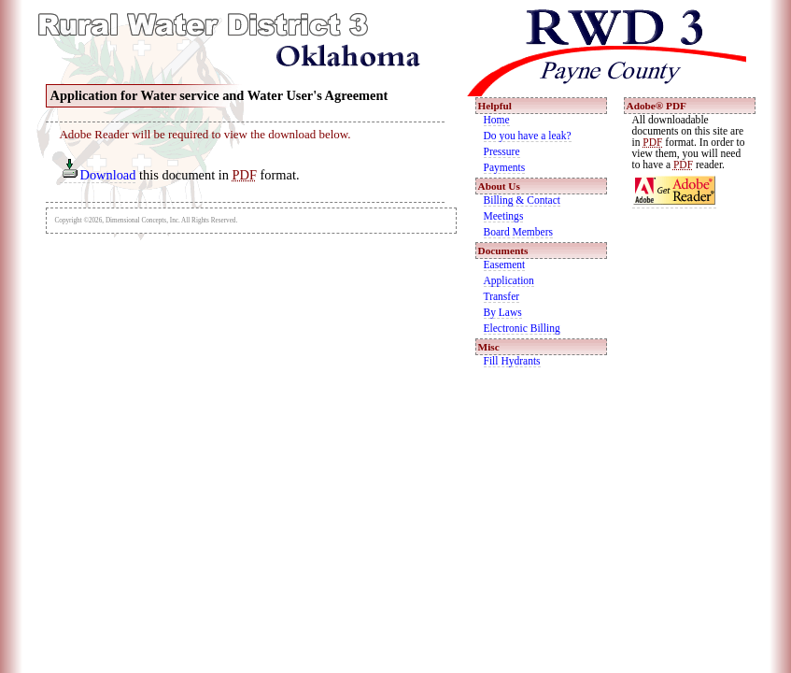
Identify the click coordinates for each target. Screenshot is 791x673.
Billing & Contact (522, 200)
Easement (505, 264)
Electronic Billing (522, 328)
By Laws (503, 312)
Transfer (502, 296)
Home (497, 119)
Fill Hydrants (512, 360)
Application (509, 280)
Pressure (502, 151)
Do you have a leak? (528, 135)
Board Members (519, 231)
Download (98, 174)
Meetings (504, 216)
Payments (505, 167)
